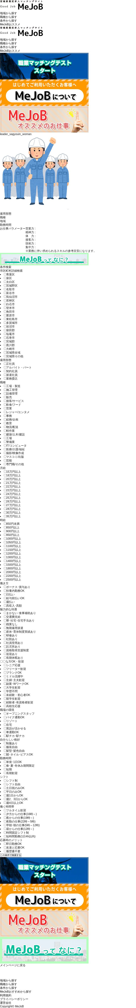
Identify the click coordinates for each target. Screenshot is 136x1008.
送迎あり (11, 654)
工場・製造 (12, 386)
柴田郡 (9, 330)
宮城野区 (11, 285)
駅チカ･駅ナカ (14, 735)
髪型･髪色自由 (14, 750)
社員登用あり (13, 642)
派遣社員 (11, 374)
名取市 (9, 289)
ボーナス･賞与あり (17, 587)
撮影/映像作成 (14, 453)
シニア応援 (12, 665)
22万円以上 (12, 486)
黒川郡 (9, 345)
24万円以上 (12, 493)
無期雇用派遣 (13, 627)
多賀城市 (11, 322)
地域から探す (8, 13)
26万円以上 (12, 501)
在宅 (8, 724)
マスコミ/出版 (14, 456)
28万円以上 (12, 508)
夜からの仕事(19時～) (19, 817)
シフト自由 (12, 784)
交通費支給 (12, 616)
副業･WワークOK (16, 683)
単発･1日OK (13, 761)
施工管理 (11, 389)
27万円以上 (12, 505)
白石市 (9, 304)
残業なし (11, 624)
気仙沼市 (11, 296)
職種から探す (8, 16)
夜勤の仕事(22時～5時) (19, 821)
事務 (8, 415)
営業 (8, 408)
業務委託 (11, 378)
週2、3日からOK (16, 799)
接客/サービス (14, 400)
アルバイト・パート (18, 367)
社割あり (11, 639)
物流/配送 (11, 427)
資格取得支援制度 (16, 650)
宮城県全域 (12, 352)
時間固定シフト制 (16, 832)
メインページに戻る (13, 965)
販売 (8, 397)
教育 (8, 423)
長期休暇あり (13, 657)
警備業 (9, 441)
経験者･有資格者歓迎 (18, 702)
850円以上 (11, 527)
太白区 (9, 281)
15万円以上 (12, 471)
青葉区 (9, 274)
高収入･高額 (13, 605)
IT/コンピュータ (15, 445)
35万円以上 (12, 516)
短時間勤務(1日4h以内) (19, 836)
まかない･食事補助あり (20, 613)
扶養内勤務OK (14, 590)
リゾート (11, 721)
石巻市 (9, 337)
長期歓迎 (11, 773)
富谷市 (9, 293)
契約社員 (11, 371)
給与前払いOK (14, 598)
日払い (9, 594)
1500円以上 (12, 564)
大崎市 (9, 348)
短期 (8, 769)
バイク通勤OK (14, 717)
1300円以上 (12, 557)
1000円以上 (12, 538)
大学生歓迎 (12, 687)
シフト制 (11, 780)
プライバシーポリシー (14, 999)
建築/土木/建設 (14, 434)
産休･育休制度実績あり (20, 631)
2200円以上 (12, 575)
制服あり (11, 743)
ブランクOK (13, 672)
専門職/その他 (14, 464)
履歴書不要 (12, 851)
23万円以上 (12, 490)
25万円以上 (12, 497)
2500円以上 (12, 579)
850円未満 (11, 523)
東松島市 (11, 319)
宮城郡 (9, 341)
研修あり (11, 635)
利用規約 (5, 995)
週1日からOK (13, 795)
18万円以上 (12, 475)
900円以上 (11, 531)
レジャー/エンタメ (17, 412)
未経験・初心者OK (17, 694)
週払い (9, 601)
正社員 (9, 363)
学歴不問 (11, 691)
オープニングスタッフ (19, 713)
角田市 (9, 311)
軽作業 (9, 430)
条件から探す (8, 20)
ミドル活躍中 (13, 676)
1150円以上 (12, 549)
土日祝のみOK (14, 787)
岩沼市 (9, 326)
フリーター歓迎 (15, 668)
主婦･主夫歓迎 (14, 680)
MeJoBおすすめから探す (16, 991)
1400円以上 (12, 560)
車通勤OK (11, 732)
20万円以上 (12, 479)
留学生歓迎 (12, 698)
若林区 (9, 300)
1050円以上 (12, 542)
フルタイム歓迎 (15, 810)
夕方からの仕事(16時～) (20, 814)
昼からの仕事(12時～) (19, 828)
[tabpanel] (68, 171)
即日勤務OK (13, 843)
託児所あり (12, 646)
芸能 (8, 460)
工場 (8, 438)
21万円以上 (12, 482)
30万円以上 (12, 512)
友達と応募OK (14, 847)
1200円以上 (12, 553)
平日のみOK (13, 791)
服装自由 (11, 747)
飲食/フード (12, 404)
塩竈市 (9, 333)
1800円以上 (12, 568)
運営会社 (5, 1002)
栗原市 (9, 315)
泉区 (8, 278)
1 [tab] (68, 209)
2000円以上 (12, 572)
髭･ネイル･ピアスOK (18, 754)
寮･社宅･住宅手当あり (19, 620)
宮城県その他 (13, 356)
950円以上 (11, 534)
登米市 (9, 307)
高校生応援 (12, 706)
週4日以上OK (13, 802)
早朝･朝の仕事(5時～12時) (22, 825)
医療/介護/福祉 (14, 449)
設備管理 (11, 393)
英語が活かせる (15, 728)
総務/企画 (11, 419)
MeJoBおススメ (10, 24)
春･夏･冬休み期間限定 (19, 765)
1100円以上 (12, 546)
